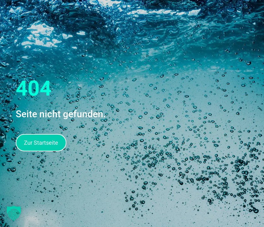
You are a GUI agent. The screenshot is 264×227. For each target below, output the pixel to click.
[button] (14, 213)
